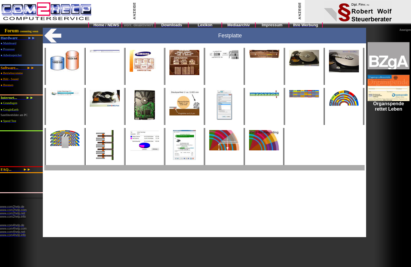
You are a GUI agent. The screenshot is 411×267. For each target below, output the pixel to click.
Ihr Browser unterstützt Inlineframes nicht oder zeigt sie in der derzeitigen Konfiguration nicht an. (388, 147)
